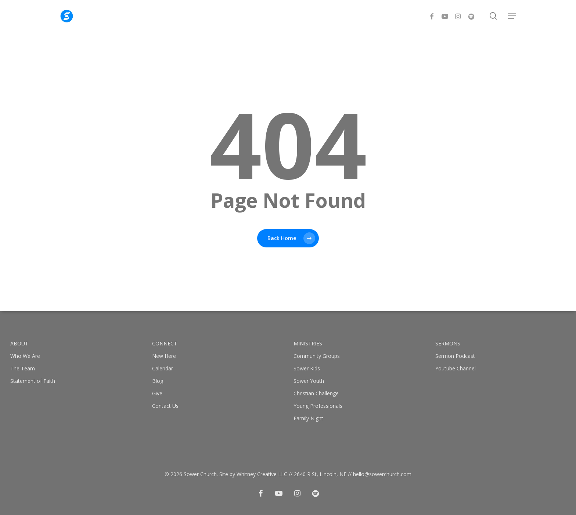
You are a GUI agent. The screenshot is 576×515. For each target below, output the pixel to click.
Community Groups (317, 355)
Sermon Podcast (455, 355)
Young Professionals (318, 405)
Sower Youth (309, 380)
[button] (512, 18)
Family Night (308, 418)
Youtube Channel (455, 368)
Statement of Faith (32, 380)
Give (157, 393)
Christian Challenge (316, 393)
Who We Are (25, 355)
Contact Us (165, 405)
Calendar (162, 368)
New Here (164, 355)
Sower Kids (307, 368)
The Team (22, 368)
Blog (157, 380)
